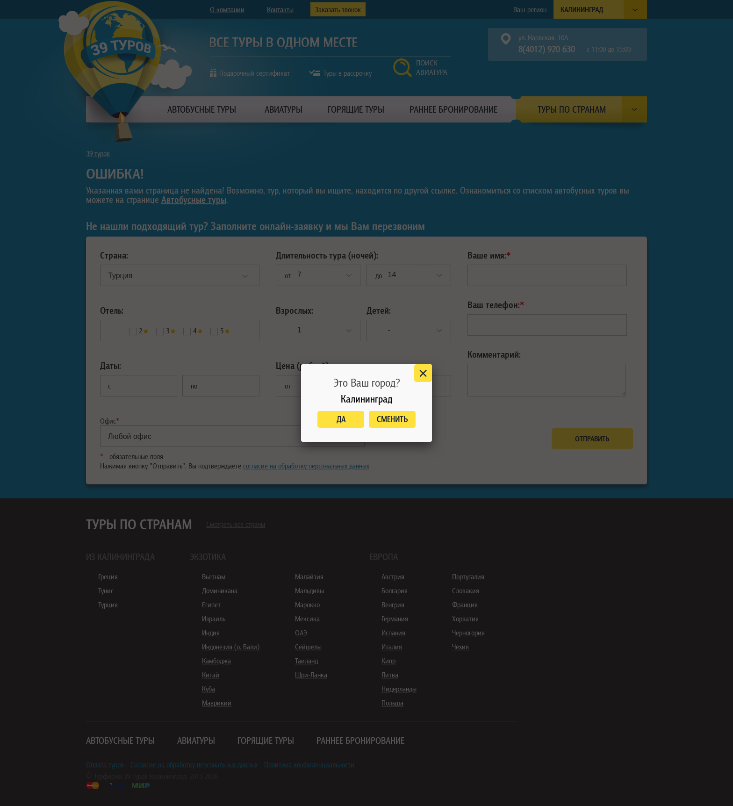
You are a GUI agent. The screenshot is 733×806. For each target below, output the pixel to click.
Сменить (392, 419)
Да (341, 419)
